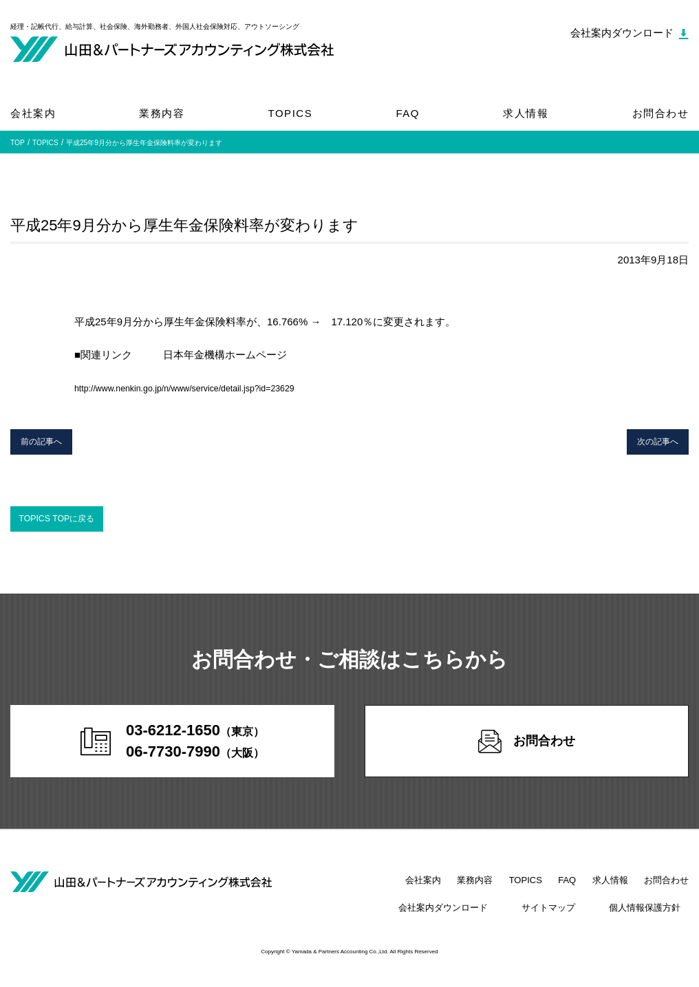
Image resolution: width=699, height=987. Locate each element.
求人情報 (525, 113)
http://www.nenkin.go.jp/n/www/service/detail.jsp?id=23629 (208, 387)
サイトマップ (572, 918)
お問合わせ (660, 113)
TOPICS (290, 113)
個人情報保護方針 (653, 918)
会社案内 (33, 113)
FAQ (408, 113)
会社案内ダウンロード (483, 918)
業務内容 (161, 113)
